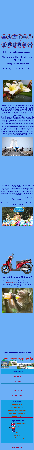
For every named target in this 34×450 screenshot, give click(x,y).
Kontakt (17, 432)
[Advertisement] (17, 17)
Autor (17, 441)
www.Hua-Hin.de (17, 404)
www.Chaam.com (20, 423)
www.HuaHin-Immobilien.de (17, 413)
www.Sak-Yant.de (17, 416)
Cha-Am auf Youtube (21, 427)
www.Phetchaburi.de (17, 407)
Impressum (17, 435)
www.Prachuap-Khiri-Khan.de (17, 410)
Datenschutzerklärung (17, 438)
